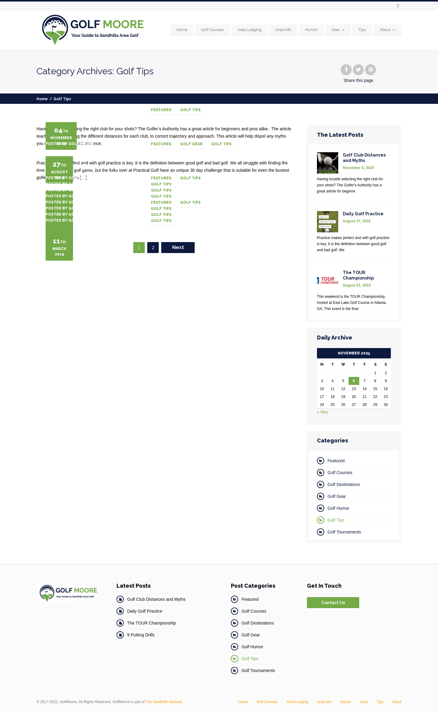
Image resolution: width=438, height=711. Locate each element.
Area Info (283, 29)
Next (178, 247)
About (385, 29)
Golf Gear (191, 144)
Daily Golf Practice (144, 611)
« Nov (322, 412)
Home (181, 29)
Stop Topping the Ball (86, 271)
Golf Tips (190, 110)
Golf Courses (212, 29)
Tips (362, 29)
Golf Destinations (344, 484)
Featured (161, 110)
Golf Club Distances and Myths (156, 599)
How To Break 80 (77, 259)
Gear (336, 29)
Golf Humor (338, 508)
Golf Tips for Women (84, 253)
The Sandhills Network (164, 702)
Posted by (70, 109)
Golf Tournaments (344, 532)
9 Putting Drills (141, 634)
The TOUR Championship (151, 623)
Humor (311, 29)
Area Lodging (249, 29)
